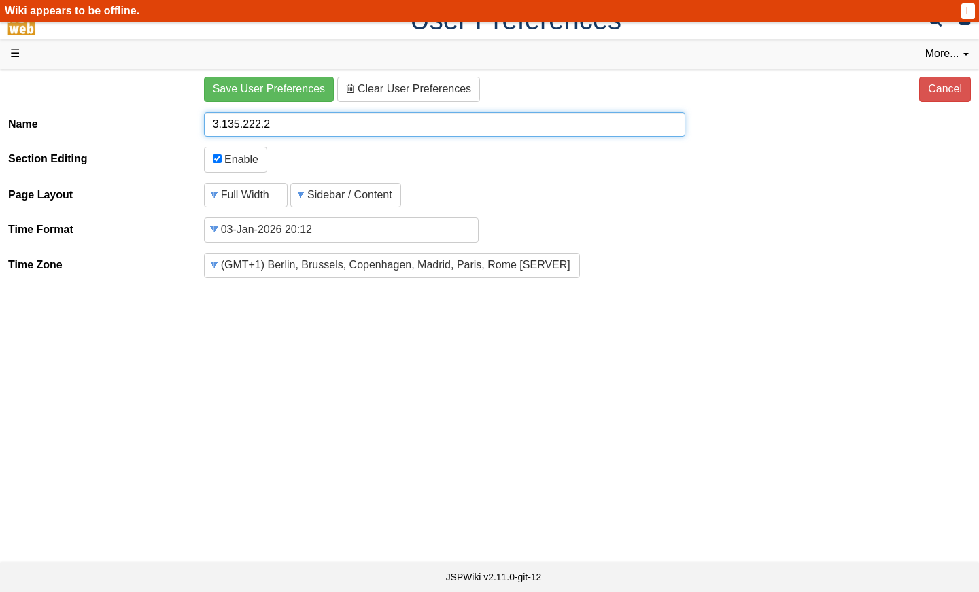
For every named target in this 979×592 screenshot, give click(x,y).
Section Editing (47, 158)
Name (23, 124)
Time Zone (35, 265)
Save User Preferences (269, 88)
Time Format (40, 229)
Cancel (945, 88)
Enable (235, 159)
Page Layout (40, 195)
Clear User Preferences (409, 88)
